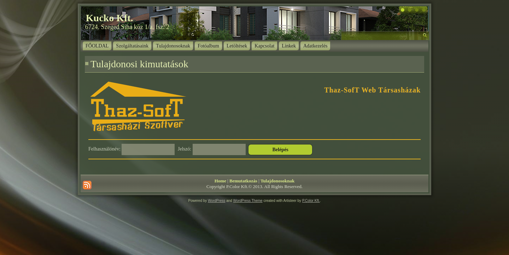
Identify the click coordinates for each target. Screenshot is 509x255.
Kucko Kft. (109, 17)
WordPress (216, 201)
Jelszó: (184, 149)
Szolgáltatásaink (132, 46)
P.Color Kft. (311, 201)
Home (220, 180)
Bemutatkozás (243, 180)
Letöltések (237, 46)
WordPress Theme (248, 201)
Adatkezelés (315, 46)
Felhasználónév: (104, 149)
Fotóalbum (208, 46)
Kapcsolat (264, 46)
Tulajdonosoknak (173, 46)
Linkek (289, 46)
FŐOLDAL (97, 46)
